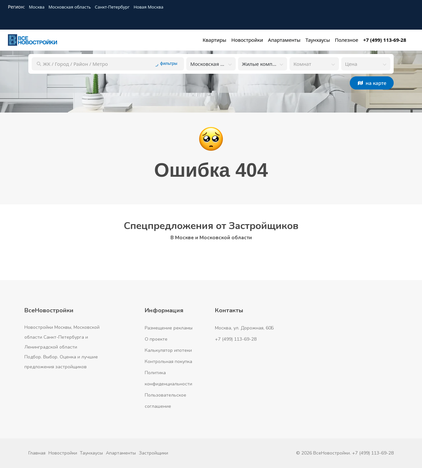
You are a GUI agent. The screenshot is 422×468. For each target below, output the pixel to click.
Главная (36, 453)
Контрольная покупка (168, 361)
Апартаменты (121, 453)
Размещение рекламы (169, 328)
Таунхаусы (91, 453)
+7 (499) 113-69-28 (235, 339)
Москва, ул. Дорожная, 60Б (244, 328)
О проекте (156, 339)
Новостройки (62, 453)
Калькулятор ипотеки (168, 350)
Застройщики (153, 453)
